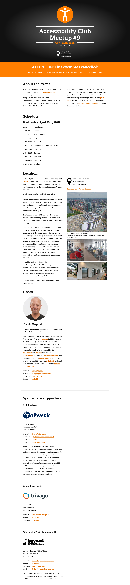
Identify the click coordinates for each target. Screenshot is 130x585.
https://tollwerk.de (39, 434)
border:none (27, 353)
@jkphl (35, 379)
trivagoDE (36, 520)
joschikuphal (37, 376)
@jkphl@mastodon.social (41, 373)
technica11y (50, 361)
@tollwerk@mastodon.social (43, 437)
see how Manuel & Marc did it (89, 103)
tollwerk (45, 339)
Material (38, 353)
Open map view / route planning (79, 189)
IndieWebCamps (45, 358)
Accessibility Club (29, 355)
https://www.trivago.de (40, 515)
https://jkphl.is (37, 371)
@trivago (35, 517)
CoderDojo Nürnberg (50, 355)
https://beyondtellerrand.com (43, 561)
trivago (25, 181)
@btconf (35, 563)
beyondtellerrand (38, 566)
